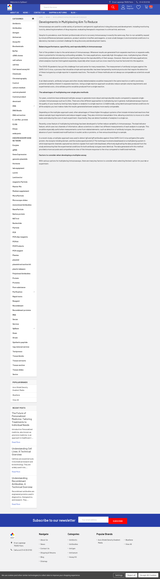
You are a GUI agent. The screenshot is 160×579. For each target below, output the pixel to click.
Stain (15, 335)
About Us (14, 15)
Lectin (15, 175)
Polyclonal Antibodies (21, 276)
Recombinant (18, 308)
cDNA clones (18, 58)
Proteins (16, 285)
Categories (18, 21)
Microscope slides (20, 202)
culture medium (19, 90)
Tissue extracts (19, 363)
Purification (24, 294)
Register (127, 10)
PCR (14, 234)
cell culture (17, 62)
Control (16, 85)
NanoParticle (18, 211)
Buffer (15, 53)
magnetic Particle (20, 184)
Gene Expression (19, 156)
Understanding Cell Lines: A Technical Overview (22, 453)
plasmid (16, 262)
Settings (119, 575)
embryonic (17, 135)
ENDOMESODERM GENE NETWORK (22, 141)
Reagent (16, 303)
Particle (16, 230)
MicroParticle (18, 198)
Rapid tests (17, 299)
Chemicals (17, 76)
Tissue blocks (18, 358)
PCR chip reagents (20, 239)
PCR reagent (18, 253)
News (26, 15)
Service (16, 326)
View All (16, 402)
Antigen (16, 35)
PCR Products (18, 248)
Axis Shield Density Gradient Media (20, 390)
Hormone (16, 166)
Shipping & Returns (58, 15)
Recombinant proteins (22, 312)
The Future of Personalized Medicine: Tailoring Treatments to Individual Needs (22, 421)
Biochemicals (18, 48)
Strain (15, 340)
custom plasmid (19, 94)
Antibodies (17, 30)
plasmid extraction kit (22, 266)
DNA (24, 108)
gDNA (15, 152)
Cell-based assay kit (21, 71)
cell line (16, 67)
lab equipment (18, 170)
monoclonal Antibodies (22, 207)
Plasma (16, 257)
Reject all (131, 575)
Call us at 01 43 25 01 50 (23, 550)
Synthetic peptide (20, 344)
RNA (14, 317)
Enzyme (16, 147)
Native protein (19, 216)
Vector (15, 376)
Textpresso (17, 354)
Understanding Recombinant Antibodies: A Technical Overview (22, 484)
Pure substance (19, 289)
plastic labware (19, 271)
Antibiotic (17, 26)
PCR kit (15, 244)
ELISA (15, 126)
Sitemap (43, 562)
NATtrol (16, 221)
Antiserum (17, 39)
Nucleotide (17, 225)
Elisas (15, 131)
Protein (16, 280)
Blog (74, 15)
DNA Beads (17, 113)
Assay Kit (16, 44)
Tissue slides (18, 372)
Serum (15, 321)
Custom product (19, 99)
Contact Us (39, 15)
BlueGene (16, 397)
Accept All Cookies (148, 575)
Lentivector (17, 179)
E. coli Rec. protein (20, 122)
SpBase (24, 331)
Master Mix (17, 189)
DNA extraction (19, 117)
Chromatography (20, 81)
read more (16, 444)
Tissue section (19, 367)
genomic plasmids (20, 161)
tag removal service (21, 349)
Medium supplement (21, 193)
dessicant (17, 103)
